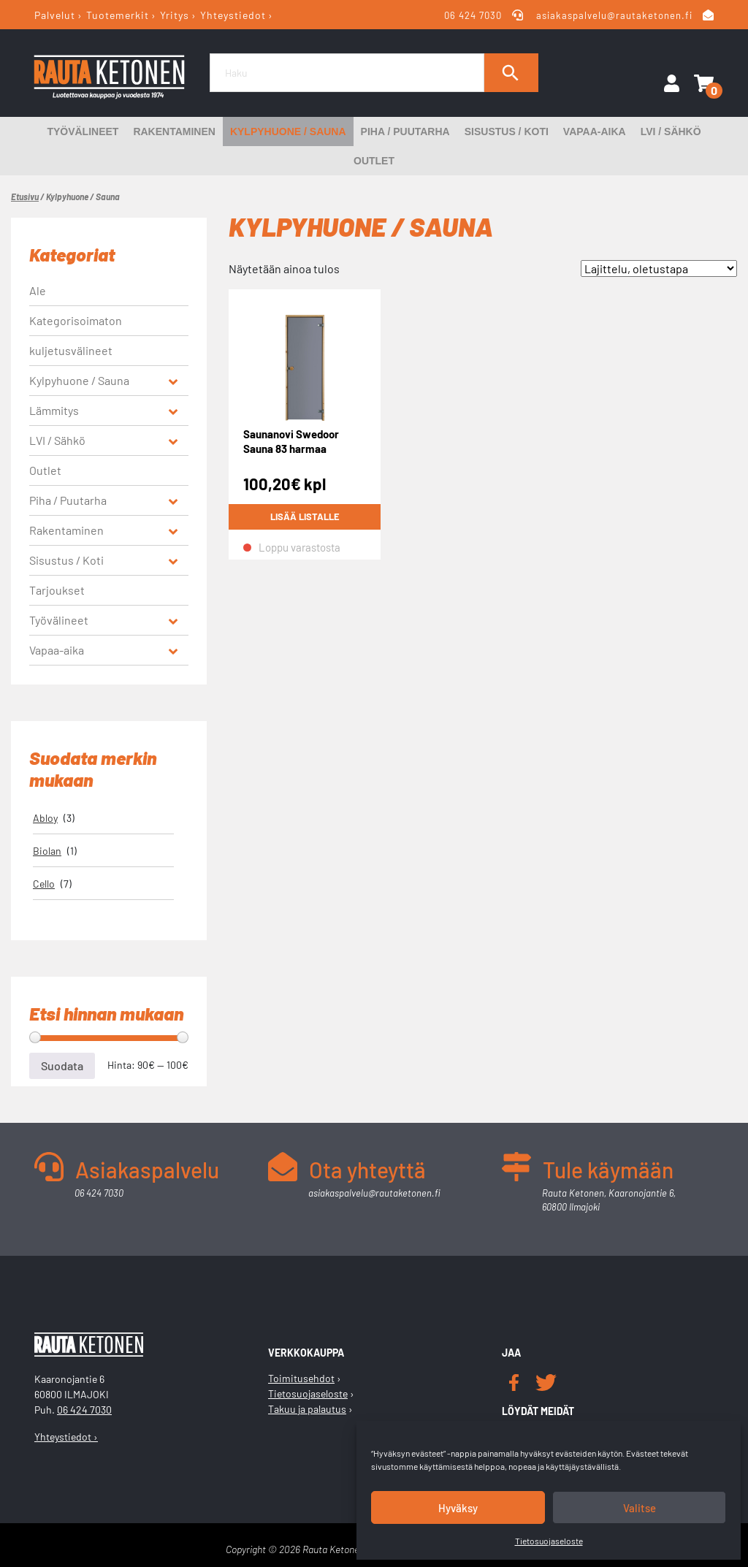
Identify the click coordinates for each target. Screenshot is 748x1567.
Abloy (45, 818)
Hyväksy (458, 1507)
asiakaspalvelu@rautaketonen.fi (614, 15)
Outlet (374, 161)
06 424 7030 (473, 15)
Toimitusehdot (301, 1378)
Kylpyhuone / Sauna (288, 131)
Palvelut (54, 15)
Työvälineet (82, 131)
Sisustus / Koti (507, 131)
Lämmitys (54, 410)
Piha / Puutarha (405, 131)
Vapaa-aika (594, 131)
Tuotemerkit (117, 15)
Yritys (174, 15)
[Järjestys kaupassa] (659, 268)
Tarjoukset (57, 590)
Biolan (47, 850)
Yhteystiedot (233, 15)
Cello (44, 883)
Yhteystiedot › (66, 1436)
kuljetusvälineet (70, 350)
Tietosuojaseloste (549, 1541)
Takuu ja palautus (307, 1409)
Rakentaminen (174, 131)
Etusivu (25, 196)
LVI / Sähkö (671, 131)
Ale (37, 290)
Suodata (62, 1065)
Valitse (639, 1507)
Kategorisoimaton (75, 320)
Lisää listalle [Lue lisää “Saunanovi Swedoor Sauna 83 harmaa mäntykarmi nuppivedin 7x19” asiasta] (305, 517)
